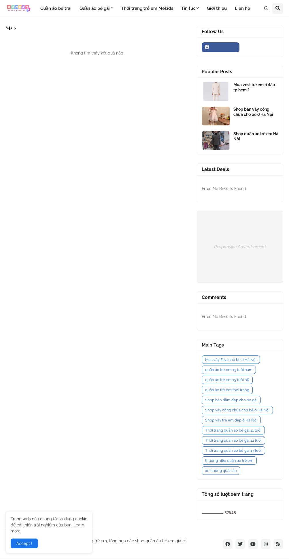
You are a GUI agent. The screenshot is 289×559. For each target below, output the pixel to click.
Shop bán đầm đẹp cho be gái (231, 400)
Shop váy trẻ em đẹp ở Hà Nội (231, 420)
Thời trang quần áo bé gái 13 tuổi (233, 450)
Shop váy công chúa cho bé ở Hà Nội (237, 410)
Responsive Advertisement (240, 246)
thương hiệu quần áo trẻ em (229, 460)
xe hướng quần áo (221, 470)
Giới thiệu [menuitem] (217, 8)
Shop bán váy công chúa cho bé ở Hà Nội (253, 112)
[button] (266, 8)
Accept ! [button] (24, 543)
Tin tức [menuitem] (188, 8)
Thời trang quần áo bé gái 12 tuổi (233, 440)
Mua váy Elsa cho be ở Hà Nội (230, 359)
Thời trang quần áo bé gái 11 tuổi (233, 430)
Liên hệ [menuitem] (242, 8)
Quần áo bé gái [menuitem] (95, 8)
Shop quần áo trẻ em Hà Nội (255, 136)
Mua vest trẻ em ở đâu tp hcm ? (254, 87)
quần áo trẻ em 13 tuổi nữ (227, 380)
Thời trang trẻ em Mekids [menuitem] (147, 8)
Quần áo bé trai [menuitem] (55, 8)
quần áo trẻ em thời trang (227, 390)
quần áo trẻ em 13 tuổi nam (228, 370)
